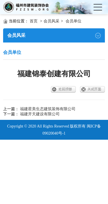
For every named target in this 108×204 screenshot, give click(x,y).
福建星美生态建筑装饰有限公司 (47, 109)
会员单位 (73, 21)
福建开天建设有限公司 (40, 114)
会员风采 (51, 21)
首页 (34, 21)
